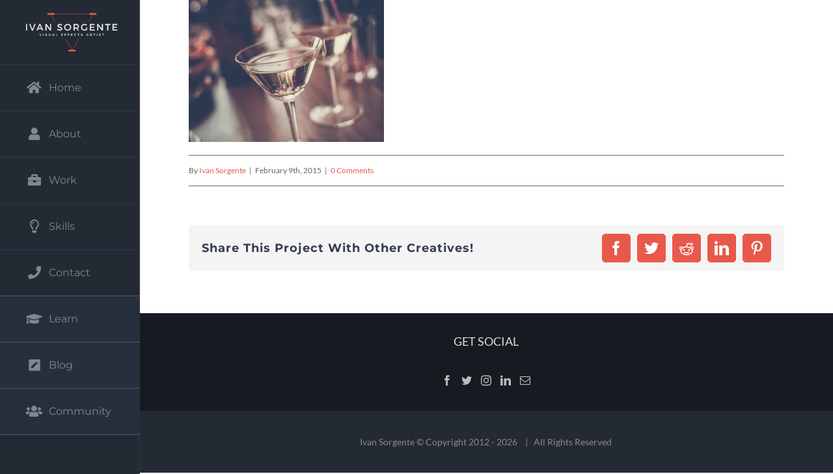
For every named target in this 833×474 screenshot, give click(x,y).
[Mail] (525, 380)
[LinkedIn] (505, 380)
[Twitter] (466, 380)
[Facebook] (447, 380)
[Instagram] (486, 380)
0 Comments (352, 170)
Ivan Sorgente (222, 170)
